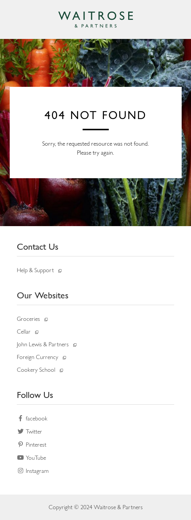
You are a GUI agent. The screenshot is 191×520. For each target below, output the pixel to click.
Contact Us (37, 246)
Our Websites (42, 295)
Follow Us (35, 394)
